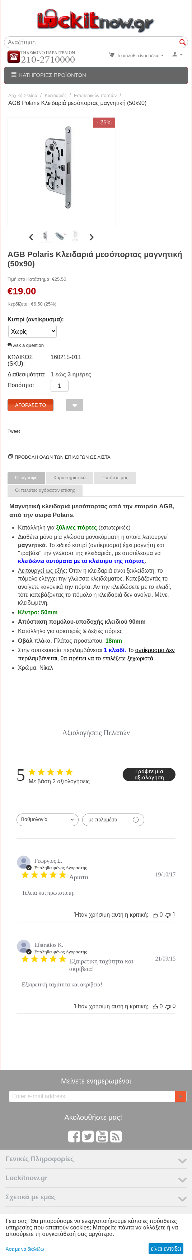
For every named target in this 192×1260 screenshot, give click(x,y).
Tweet (14, 431)
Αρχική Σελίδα (22, 95)
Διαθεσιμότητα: (27, 374)
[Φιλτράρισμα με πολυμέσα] (113, 820)
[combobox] (48, 820)
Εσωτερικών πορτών (95, 95)
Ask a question (26, 345)
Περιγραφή (26, 477)
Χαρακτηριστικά (69, 477)
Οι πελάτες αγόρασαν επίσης (45, 490)
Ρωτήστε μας (115, 477)
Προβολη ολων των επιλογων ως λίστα (63, 457)
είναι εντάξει (166, 1249)
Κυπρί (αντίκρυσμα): (36, 319)
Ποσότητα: (21, 385)
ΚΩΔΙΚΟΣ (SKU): (20, 360)
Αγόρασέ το (30, 405)
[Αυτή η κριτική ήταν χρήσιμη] (155, 915)
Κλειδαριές (56, 95)
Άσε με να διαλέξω (25, 1249)
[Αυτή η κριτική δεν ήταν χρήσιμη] (167, 914)
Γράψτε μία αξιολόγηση (149, 774)
